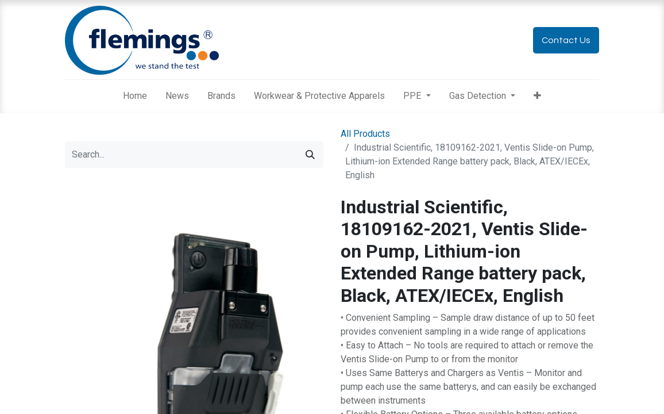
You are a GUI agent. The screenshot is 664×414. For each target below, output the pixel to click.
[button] (537, 96)
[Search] (310, 154)
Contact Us (566, 40)
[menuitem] (135, 96)
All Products (365, 133)
